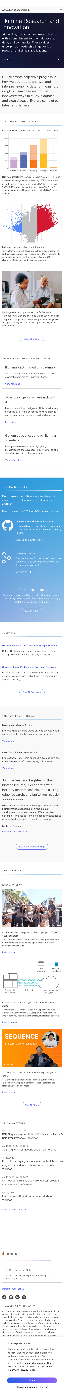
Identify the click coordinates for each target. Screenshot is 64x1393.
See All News (32, 1105)
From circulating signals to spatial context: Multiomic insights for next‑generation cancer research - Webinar (33, 1165)
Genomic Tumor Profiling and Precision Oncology (29, 667)
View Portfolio (32, 611)
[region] (32, 1365)
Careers (6, 1288)
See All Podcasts (32, 692)
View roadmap (12, 383)
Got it (32, 1380)
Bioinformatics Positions (14, 831)
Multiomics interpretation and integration (23, 247)
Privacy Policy (27, 1369)
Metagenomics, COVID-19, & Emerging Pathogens (29, 645)
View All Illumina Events (14, 1209)
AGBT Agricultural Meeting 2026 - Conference (29, 1149)
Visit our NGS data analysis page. (43, 511)
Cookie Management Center (39, 1363)
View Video (8, 741)
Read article (8, 952)
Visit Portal (21, 572)
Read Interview (10, 1022)
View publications (14, 460)
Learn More (11, 422)
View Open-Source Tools (29, 539)
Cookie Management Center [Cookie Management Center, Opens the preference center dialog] (32, 1387)
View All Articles (32, 339)
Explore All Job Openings (32, 846)
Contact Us (18, 1288)
